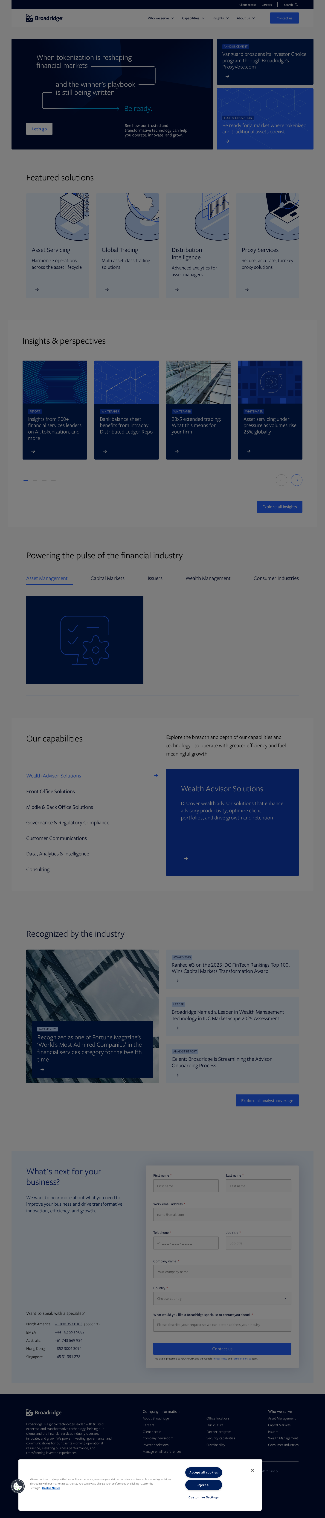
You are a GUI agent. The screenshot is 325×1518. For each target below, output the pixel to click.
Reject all (204, 1485)
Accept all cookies (203, 1472)
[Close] (252, 1470)
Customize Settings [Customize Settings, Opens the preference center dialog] (204, 1497)
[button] (17, 1486)
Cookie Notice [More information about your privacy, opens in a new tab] (51, 1488)
